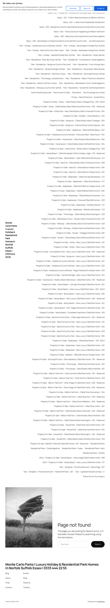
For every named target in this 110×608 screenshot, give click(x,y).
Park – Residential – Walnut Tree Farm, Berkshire (85, 78)
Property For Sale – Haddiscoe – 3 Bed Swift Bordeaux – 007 (80, 130)
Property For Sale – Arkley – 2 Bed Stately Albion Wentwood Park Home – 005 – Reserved (69, 106)
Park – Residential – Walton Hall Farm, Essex (39, 83)
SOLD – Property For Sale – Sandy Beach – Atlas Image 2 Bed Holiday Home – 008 (72, 457)
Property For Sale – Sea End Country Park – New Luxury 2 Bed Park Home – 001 (73, 322)
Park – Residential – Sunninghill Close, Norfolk (86, 73)
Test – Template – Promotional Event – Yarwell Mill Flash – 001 (48, 471)
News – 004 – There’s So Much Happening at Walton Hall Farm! (79, 31)
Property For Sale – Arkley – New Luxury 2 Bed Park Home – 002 (79, 247)
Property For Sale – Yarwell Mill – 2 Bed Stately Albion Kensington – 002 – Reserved (71, 434)
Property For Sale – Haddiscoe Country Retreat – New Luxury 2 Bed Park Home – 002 (70, 265)
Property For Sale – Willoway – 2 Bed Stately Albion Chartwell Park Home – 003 (73, 223)
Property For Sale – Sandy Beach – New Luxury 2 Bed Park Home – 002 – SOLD (73, 289)
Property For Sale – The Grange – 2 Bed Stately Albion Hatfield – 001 (77, 368)
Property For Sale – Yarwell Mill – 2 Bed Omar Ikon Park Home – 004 (78, 429)
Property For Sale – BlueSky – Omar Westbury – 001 (84, 116)
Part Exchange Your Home (94, 92)
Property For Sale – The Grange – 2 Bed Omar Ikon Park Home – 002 (78, 364)
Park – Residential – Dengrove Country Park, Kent (51, 64)
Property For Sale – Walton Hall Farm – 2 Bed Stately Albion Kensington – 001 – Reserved (69, 420)
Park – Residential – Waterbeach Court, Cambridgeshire (82, 83)
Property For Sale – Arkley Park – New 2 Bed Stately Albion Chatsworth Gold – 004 (72, 111)
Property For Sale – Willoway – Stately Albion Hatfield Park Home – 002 (76, 228)
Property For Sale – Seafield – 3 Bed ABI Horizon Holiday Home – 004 (77, 354)
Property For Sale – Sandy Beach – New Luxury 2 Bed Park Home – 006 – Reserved (71, 298)
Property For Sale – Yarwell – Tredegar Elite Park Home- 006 (81, 233)
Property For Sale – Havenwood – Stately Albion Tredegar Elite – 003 (77, 148)
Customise (72, 8)
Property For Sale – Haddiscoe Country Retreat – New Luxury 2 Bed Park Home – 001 (70, 261)
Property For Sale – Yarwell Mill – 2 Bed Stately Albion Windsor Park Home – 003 (73, 439)
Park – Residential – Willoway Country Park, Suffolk (40, 87)
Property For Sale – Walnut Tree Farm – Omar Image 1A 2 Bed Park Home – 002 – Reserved (68, 382)
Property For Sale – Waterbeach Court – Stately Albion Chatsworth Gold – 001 (73, 219)
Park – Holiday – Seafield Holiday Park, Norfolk (56, 55)
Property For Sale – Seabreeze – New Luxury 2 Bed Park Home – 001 (77, 345)
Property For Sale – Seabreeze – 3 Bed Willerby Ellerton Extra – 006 (77, 190)
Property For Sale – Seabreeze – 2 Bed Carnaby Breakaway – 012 (79, 176)
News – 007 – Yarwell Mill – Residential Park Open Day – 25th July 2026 (76, 13)
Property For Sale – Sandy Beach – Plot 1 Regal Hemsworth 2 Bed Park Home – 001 (72, 308)
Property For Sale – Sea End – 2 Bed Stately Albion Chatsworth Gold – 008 (75, 162)
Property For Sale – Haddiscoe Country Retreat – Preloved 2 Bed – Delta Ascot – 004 (70, 134)
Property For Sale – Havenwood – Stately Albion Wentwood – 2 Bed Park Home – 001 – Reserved (66, 279)
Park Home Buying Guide (41, 92)
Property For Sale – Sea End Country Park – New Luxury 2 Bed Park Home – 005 (73, 336)
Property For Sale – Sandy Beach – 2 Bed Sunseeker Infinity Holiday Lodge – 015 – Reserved (68, 153)
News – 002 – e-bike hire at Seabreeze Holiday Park (84, 22)
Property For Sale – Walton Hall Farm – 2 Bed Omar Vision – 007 (79, 406)
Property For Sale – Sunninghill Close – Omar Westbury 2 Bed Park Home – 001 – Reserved (68, 359)
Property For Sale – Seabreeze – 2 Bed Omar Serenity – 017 (81, 181)
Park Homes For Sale (61, 92)
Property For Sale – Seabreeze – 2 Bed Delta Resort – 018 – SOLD (79, 340)
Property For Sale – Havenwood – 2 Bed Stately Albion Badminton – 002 (76, 139)
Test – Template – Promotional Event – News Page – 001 (82, 467)
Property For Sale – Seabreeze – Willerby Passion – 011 (83, 205)
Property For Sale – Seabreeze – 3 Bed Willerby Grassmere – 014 (79, 195)
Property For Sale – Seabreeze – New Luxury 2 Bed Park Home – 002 (77, 350)
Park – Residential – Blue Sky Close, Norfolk (43, 59)
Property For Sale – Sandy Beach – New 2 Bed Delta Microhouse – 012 (76, 158)
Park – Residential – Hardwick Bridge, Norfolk (47, 69)
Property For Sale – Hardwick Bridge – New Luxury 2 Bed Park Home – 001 (75, 275)
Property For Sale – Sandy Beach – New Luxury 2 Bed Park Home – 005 (76, 293)
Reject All (87, 8)
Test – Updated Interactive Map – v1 (90, 471)
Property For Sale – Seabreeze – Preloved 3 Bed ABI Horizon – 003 (78, 200)
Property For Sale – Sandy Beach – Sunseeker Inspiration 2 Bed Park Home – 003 (72, 312)
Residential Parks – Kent (95, 448)
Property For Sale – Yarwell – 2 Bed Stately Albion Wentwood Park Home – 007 (73, 237)
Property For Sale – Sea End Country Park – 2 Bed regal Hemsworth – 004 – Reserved (70, 317)
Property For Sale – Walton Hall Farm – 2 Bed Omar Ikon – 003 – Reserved (75, 396)
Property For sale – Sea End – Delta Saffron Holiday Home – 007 (79, 172)
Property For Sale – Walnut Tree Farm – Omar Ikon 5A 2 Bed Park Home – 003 (74, 378)
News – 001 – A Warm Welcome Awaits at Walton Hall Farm (81, 17)
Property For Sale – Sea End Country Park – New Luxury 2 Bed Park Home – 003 (73, 331)
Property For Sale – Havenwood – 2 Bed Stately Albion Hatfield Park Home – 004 (72, 144)
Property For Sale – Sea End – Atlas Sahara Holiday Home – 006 (79, 167)
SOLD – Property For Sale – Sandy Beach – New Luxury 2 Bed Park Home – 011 (74, 462)
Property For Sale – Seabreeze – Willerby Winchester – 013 (81, 209)
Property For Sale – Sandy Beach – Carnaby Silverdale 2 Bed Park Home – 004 (73, 284)
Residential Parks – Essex (72, 448)
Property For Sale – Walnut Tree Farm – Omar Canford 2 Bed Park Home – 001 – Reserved (69, 373)
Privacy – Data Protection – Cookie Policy (88, 97)
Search (98, 544)
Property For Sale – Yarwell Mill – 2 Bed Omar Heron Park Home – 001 (77, 425)
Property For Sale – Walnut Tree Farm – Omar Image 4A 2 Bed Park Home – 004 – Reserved (68, 387)
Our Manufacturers (97, 41)
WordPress (101, 601)
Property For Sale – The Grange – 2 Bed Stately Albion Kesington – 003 (76, 214)
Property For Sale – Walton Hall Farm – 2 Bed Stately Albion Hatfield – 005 (75, 415)
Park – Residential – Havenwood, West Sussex (86, 69)
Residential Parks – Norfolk (94, 453)
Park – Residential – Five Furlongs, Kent (89, 64)
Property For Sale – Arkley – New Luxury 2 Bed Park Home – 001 (79, 242)
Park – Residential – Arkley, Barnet (91, 55)
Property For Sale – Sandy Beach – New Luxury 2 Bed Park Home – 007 (76, 303)
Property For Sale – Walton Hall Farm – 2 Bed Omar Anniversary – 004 (77, 392)
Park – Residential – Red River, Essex (50, 73)
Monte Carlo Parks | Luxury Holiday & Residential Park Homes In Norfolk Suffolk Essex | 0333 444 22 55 (11, 240)
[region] (55, 6)
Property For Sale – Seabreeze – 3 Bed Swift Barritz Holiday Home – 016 (76, 186)
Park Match (76, 92)
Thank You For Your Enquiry (94, 476)
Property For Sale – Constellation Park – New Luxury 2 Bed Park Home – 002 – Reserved (69, 251)
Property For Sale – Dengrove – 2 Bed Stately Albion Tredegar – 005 (77, 120)
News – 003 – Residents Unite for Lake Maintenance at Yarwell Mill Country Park (72, 27)
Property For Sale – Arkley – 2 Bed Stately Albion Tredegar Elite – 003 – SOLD (74, 102)
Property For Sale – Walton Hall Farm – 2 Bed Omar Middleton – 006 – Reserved (73, 401)
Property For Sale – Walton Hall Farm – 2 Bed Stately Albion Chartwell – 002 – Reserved (69, 411)
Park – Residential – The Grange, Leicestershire (44, 78)
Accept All (100, 8)
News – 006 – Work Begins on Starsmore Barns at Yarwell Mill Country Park (56, 41)
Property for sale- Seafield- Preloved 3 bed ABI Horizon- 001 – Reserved (59, 443)
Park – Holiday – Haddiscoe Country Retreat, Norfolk (40, 45)
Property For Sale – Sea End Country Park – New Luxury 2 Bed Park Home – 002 (73, 326)
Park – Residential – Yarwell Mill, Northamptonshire (84, 87)
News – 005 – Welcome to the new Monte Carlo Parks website (79, 36)
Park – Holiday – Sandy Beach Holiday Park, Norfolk (84, 45)
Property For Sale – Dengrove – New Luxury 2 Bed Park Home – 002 (78, 256)
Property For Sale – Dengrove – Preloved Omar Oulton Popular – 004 (77, 125)
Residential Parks (97, 443)
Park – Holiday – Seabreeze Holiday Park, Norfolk (85, 50)
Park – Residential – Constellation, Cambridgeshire (84, 59)
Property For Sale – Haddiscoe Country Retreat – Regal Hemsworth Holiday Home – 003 (69, 270)
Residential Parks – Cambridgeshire (45, 448)
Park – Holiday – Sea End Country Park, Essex (45, 50)
